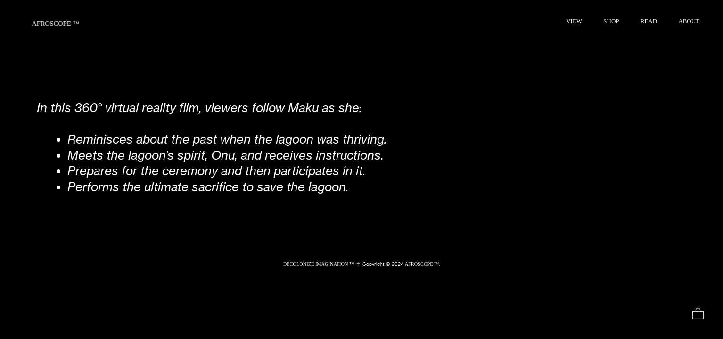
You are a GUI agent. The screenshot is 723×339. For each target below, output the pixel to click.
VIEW (574, 20)
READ (649, 20)
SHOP (611, 20)
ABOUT (688, 20)
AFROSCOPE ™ (55, 23)
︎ (698, 314)
